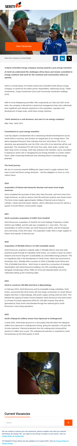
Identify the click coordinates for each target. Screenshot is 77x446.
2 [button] (38, 400)
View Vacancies (23, 46)
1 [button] (35, 400)
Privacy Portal (7, 445)
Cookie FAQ (19, 437)
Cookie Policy (7, 437)
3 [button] (42, 400)
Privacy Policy (61, 442)
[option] (38, 374)
